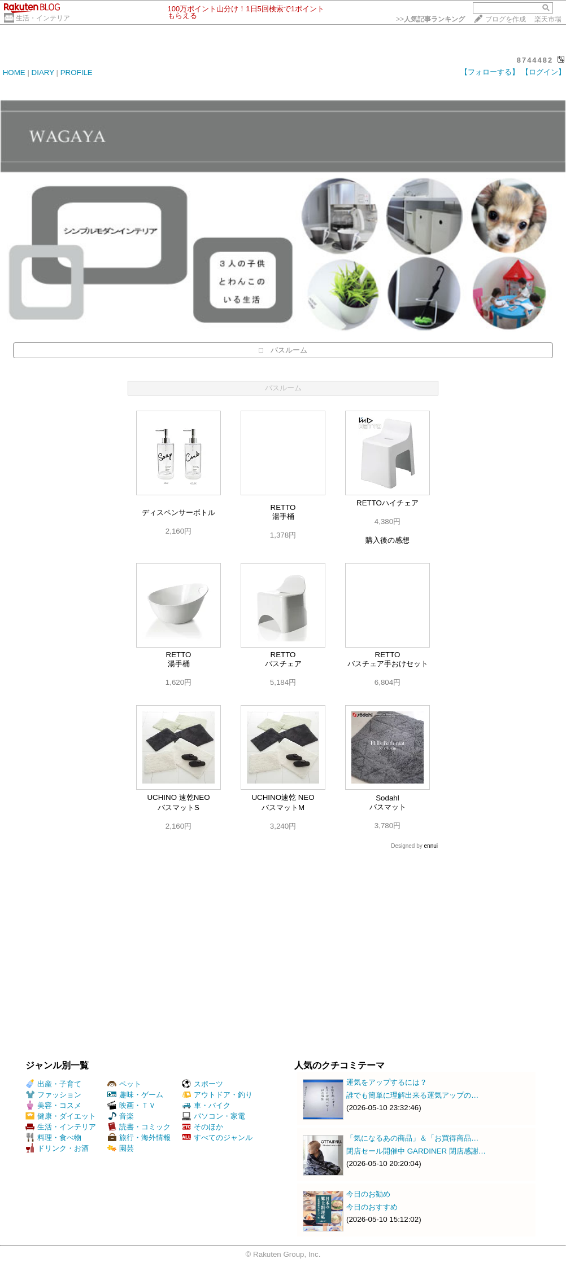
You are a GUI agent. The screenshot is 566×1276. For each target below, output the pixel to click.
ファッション (53, 1094)
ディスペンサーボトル (178, 512)
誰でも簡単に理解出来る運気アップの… (412, 1095)
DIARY (43, 72)
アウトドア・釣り (217, 1094)
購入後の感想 (387, 540)
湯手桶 (283, 516)
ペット (124, 1084)
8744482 (535, 60)
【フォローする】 (489, 72)
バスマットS (178, 807)
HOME (14, 72)
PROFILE (76, 72)
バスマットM (283, 807)
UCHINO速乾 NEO (282, 797)
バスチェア (283, 663)
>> (430, 19)
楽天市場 (547, 19)
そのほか (202, 1127)
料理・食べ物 (53, 1137)
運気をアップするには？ (386, 1082)
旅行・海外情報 (139, 1137)
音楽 (120, 1116)
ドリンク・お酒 (57, 1148)
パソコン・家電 (213, 1116)
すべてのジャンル (217, 1137)
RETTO (283, 507)
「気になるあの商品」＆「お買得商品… (412, 1138)
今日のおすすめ (372, 1207)
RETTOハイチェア (387, 503)
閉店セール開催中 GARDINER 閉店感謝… (416, 1151)
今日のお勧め (368, 1194)
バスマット (387, 807)
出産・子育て (53, 1084)
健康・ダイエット (60, 1116)
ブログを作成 (505, 19)
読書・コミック (139, 1127)
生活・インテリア (43, 18)
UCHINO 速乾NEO (178, 797)
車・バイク (206, 1105)
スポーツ (202, 1084)
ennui (431, 846)
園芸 (120, 1148)
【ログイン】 (543, 72)
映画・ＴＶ (131, 1105)
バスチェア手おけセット (387, 663)
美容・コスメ (53, 1105)
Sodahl (387, 798)
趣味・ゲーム (135, 1094)
